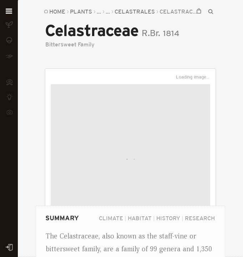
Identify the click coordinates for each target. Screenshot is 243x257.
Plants (81, 11)
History (168, 218)
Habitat (140, 218)
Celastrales (135, 11)
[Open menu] (9, 11)
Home (57, 11)
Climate (111, 218)
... (99, 11)
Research (200, 218)
